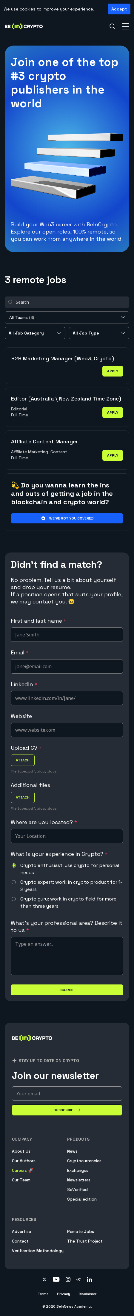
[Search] (112, 26)
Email (20, 652)
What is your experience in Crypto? (59, 853)
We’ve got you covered (67, 518)
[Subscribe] (67, 1110)
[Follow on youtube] (56, 1280)
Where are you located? (44, 822)
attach (22, 760)
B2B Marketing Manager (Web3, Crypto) (62, 358)
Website (21, 716)
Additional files (30, 785)
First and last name (38, 620)
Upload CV (26, 747)
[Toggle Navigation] (125, 26)
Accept (119, 9)
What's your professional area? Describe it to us (66, 926)
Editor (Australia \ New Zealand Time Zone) (66, 398)
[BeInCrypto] (32, 1045)
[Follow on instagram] (68, 1280)
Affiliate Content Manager (44, 441)
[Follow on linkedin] (89, 1280)
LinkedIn (24, 684)
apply (112, 371)
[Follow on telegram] (78, 1280)
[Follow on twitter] (44, 1280)
